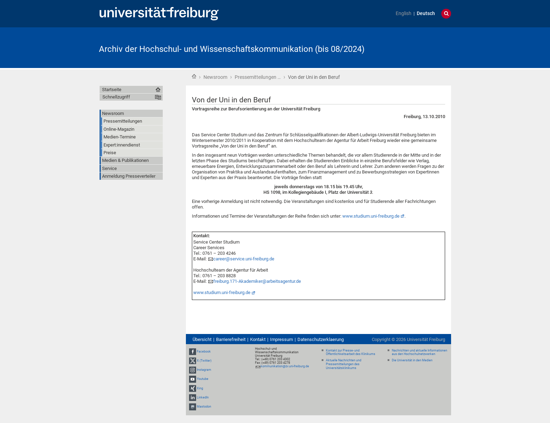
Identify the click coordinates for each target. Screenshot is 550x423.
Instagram (204, 369)
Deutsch (426, 13)
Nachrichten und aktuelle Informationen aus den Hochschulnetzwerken (419, 352)
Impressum (281, 339)
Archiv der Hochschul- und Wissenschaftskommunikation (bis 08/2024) (231, 49)
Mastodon (204, 406)
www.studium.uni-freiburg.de (221, 292)
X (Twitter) (204, 360)
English (403, 13)
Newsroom (215, 77)
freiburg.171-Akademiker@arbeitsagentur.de (257, 281)
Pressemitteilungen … (258, 77)
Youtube (202, 379)
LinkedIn (203, 397)
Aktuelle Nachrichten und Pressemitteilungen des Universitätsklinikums (343, 364)
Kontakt (258, 339)
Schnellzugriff (116, 97)
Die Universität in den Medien (412, 360)
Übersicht (202, 339)
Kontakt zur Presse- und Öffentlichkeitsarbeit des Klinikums (350, 352)
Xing (200, 388)
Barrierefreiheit (231, 339)
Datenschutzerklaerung (320, 339)
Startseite (194, 76)
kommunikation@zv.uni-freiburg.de (285, 366)
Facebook (204, 351)
